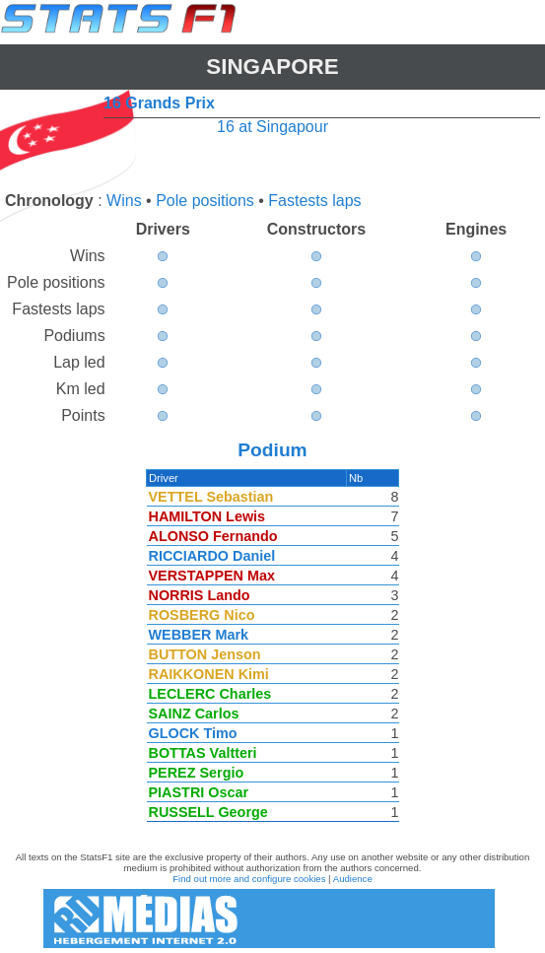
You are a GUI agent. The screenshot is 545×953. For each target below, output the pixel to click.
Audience (353, 878)
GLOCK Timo (194, 733)
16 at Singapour (272, 126)
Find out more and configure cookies (248, 878)
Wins (124, 200)
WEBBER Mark (200, 635)
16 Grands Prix (159, 103)
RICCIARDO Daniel (213, 556)
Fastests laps (314, 200)
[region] (272, 650)
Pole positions (205, 200)
